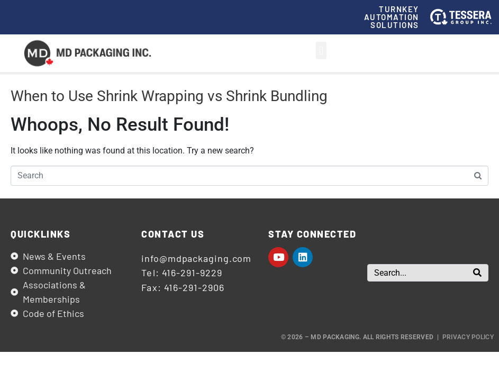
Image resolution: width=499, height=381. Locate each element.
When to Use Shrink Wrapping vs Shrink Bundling (169, 96)
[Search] (477, 273)
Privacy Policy (468, 337)
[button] (321, 50)
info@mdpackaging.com (196, 258)
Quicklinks (40, 234)
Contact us (172, 234)
